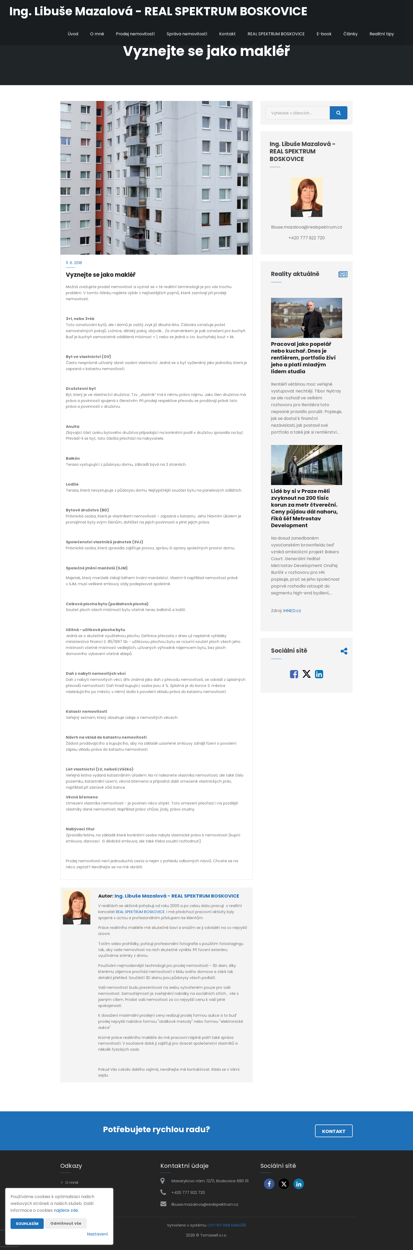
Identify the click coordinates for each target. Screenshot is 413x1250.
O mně (96, 34)
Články (350, 34)
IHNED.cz (292, 611)
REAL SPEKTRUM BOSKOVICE (275, 34)
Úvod (71, 34)
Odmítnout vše (65, 1223)
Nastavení (97, 1234)
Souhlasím (27, 1223)
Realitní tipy (382, 34)
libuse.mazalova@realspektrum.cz (204, 1204)
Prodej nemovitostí (134, 34)
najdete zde (66, 1210)
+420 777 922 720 (188, 1192)
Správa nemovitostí (186, 34)
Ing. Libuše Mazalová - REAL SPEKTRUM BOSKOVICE (177, 896)
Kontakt (226, 34)
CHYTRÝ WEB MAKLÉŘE (226, 1225)
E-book (324, 34)
